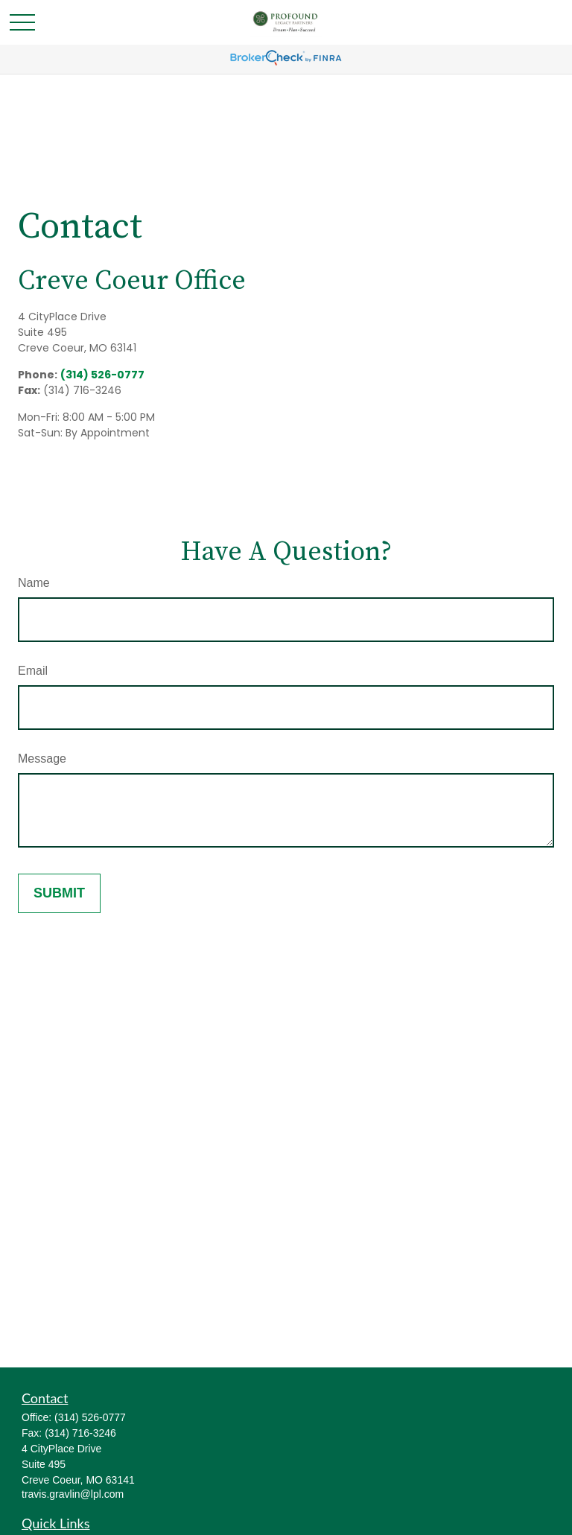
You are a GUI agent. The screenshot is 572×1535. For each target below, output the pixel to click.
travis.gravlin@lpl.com (73, 1494)
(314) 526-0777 (102, 374)
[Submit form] (59, 893)
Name (34, 582)
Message (42, 758)
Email (33, 670)
